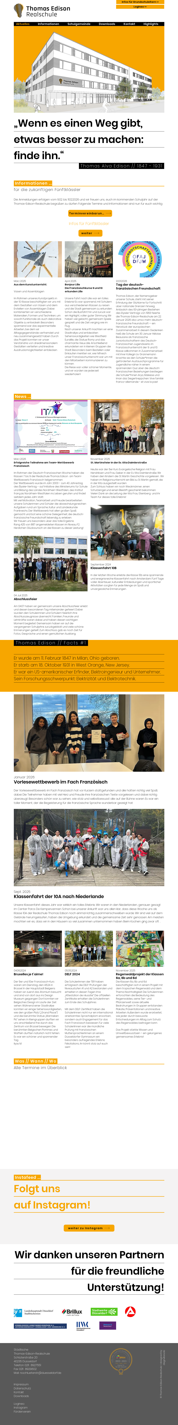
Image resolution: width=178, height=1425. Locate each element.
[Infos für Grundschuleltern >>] (140, 2)
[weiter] (90, 233)
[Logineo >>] (140, 7)
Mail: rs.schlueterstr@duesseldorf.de (37, 1373)
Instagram (20, 1407)
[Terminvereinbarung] (90, 213)
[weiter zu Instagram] (89, 1228)
